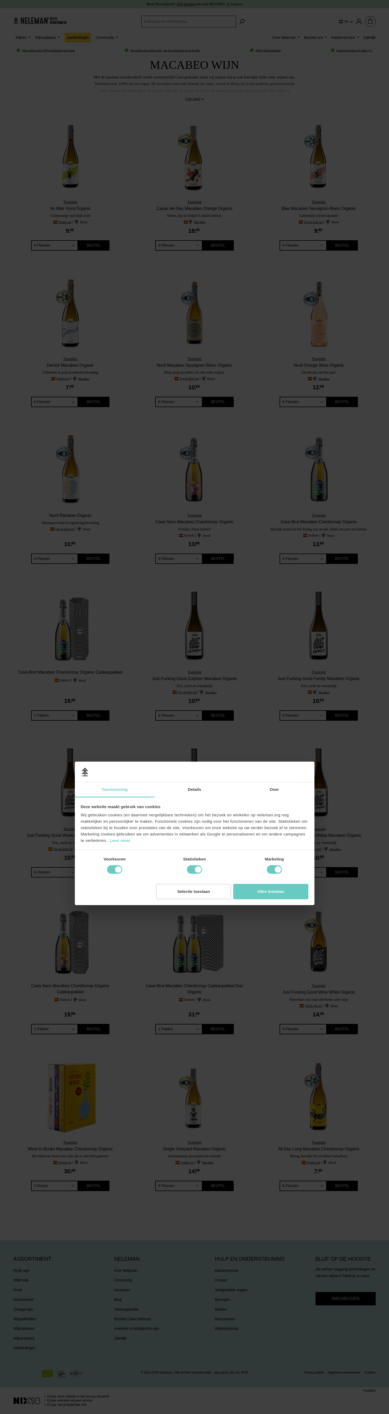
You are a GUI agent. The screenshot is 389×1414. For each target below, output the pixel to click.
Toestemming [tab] (115, 663)
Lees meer (120, 714)
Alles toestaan (270, 765)
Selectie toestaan (193, 765)
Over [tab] (274, 663)
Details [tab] (194, 663)
